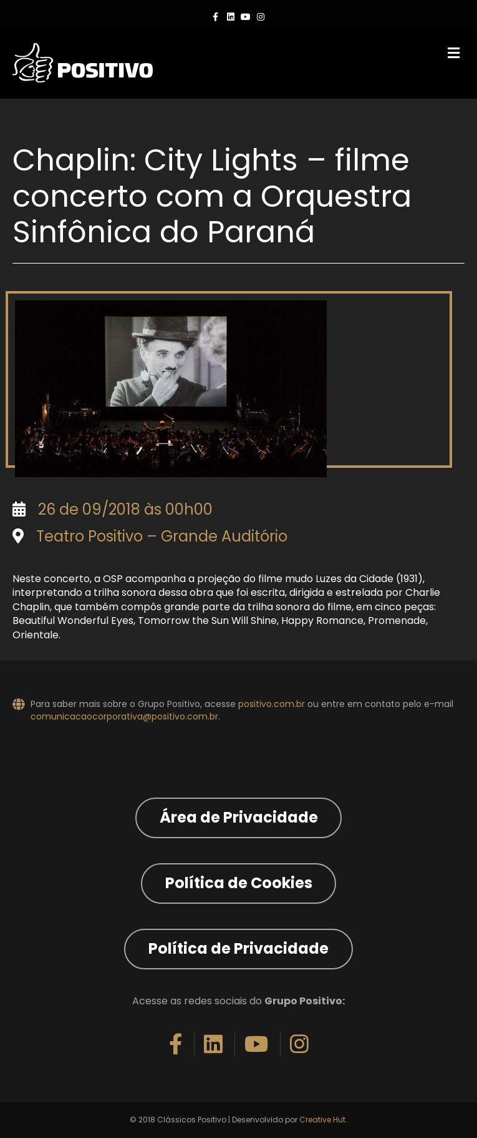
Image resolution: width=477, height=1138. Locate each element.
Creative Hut (322, 1119)
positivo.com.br (271, 704)
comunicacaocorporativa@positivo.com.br (124, 716)
